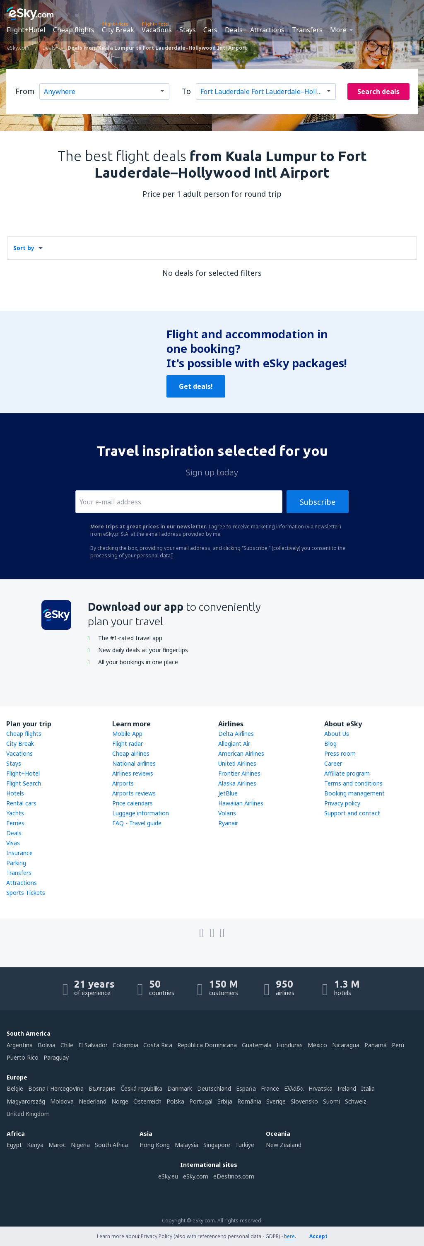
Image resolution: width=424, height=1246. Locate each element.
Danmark (179, 1088)
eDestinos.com (233, 1176)
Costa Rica (157, 1045)
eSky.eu (168, 1176)
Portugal (200, 1101)
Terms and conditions (353, 783)
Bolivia (46, 1045)
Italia (368, 1088)
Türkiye (244, 1145)
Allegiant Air (234, 743)
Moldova (62, 1101)
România (249, 1101)
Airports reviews (134, 793)
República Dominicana (207, 1045)
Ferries (15, 823)
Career (333, 763)
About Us (336, 733)
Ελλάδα (294, 1088)
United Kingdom (28, 1114)
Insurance (19, 853)
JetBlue (228, 793)
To (186, 91)
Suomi (331, 1101)
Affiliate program (347, 773)
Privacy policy (342, 803)
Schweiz (355, 1101)
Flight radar (127, 743)
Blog (330, 743)
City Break (118, 29)
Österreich (147, 1101)
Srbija (224, 1101)
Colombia (125, 1045)
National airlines (134, 763)
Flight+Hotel (26, 29)
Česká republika (141, 1088)
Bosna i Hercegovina (56, 1088)
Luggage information (140, 813)
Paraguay (56, 1057)
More (338, 29)
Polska (175, 1101)
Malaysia (186, 1145)
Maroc (57, 1145)
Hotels (15, 793)
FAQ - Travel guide (136, 823)
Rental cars (21, 803)
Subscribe (317, 502)
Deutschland (214, 1088)
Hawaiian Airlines (240, 803)
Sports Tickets (25, 893)
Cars (210, 29)
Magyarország (26, 1101)
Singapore (216, 1145)
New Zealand (283, 1145)
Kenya (35, 1145)
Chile (66, 1045)
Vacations (157, 29)
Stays (187, 29)
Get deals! (196, 386)
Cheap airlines (130, 753)
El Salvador (93, 1045)
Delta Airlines (236, 733)
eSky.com (195, 1176)
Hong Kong (155, 1145)
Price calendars (132, 803)
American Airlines (241, 753)
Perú (398, 1045)
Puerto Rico (23, 1057)
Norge (119, 1101)
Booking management (354, 793)
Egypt (14, 1145)
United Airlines (237, 763)
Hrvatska (320, 1088)
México (317, 1045)
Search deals (378, 91)
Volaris (227, 813)
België (15, 1088)
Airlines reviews (132, 773)
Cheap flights (73, 29)
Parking (16, 863)
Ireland (346, 1088)
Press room (340, 753)
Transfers (307, 29)
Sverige (276, 1101)
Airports (123, 783)
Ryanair (228, 823)
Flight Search (23, 783)
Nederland (92, 1101)
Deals (234, 29)
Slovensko (304, 1101)
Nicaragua (345, 1045)
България (102, 1088)
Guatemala (257, 1045)
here (289, 1236)
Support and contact (352, 813)
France (270, 1088)
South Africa (111, 1145)
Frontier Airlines (239, 773)
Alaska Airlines (237, 783)
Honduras (290, 1045)
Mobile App (127, 733)
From (24, 91)
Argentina (20, 1045)
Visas (13, 843)
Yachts (15, 813)
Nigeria (80, 1145)
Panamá (375, 1045)
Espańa (246, 1088)
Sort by (23, 248)
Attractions (267, 29)
